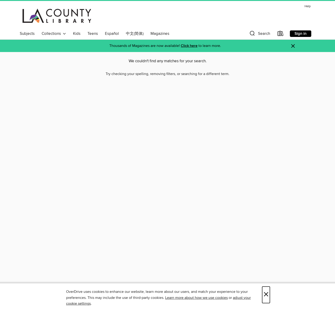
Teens (92, 33)
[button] (259, 34)
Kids (76, 33)
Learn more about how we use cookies (196, 297)
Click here (189, 45)
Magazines (160, 33)
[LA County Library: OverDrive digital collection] (57, 16)
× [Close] (266, 295)
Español (112, 33)
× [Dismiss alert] (293, 46)
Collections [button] (54, 33)
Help (308, 6)
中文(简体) (135, 33)
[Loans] (281, 34)
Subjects (27, 33)
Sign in (301, 33)
